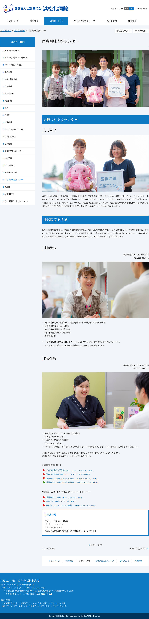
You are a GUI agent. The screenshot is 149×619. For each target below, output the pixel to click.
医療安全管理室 (11, 172)
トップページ (5, 31)
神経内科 (8, 101)
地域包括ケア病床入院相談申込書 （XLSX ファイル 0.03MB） (72, 482)
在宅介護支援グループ (105, 561)
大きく (131, 8)
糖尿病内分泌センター (14, 151)
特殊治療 (8, 158)
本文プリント (141, 31)
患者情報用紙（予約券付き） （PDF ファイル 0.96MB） (69, 470)
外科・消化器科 (11, 79)
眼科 (6, 108)
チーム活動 (9, 165)
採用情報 (138, 561)
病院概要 (69, 561)
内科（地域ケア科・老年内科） (17, 58)
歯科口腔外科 (10, 137)
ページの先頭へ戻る (138, 549)
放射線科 (8, 144)
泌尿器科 (8, 122)
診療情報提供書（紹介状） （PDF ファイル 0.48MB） (68, 474)
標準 (126, 8)
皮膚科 (7, 115)
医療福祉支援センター (14, 180)
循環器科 (8, 72)
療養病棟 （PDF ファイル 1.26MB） (61, 501)
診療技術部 (9, 194)
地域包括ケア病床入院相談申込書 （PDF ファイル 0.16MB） (72, 478)
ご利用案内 (124, 561)
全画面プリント (123, 31)
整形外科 (8, 86)
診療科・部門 (19, 31)
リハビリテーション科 (14, 129)
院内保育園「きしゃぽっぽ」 (17, 201)
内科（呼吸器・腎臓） (14, 65)
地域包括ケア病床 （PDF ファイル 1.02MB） (65, 497)
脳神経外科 (9, 93)
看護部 (7, 187)
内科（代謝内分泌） (13, 50)
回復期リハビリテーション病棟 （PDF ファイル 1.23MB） (71, 505)
